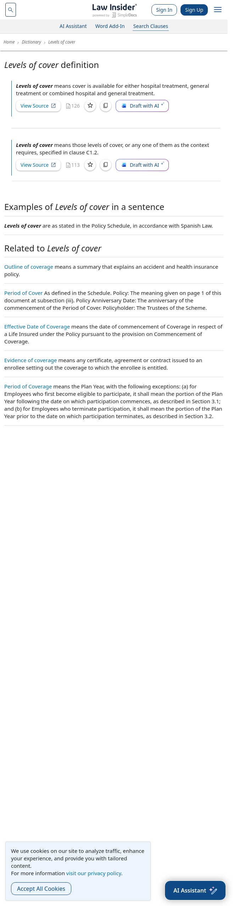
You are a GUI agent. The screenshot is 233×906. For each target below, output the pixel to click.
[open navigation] (217, 10)
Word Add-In (110, 26)
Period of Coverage (28, 386)
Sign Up (194, 9)
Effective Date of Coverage (37, 326)
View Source (38, 105)
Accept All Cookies (41, 889)
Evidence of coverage (30, 360)
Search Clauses (150, 26)
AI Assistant (73, 26)
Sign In (164, 9)
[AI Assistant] (195, 890)
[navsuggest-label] (10, 10)
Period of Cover (23, 292)
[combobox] (10, 10)
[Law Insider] (115, 9)
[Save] (90, 106)
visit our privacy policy (93, 873)
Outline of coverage (28, 266)
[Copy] (105, 106)
